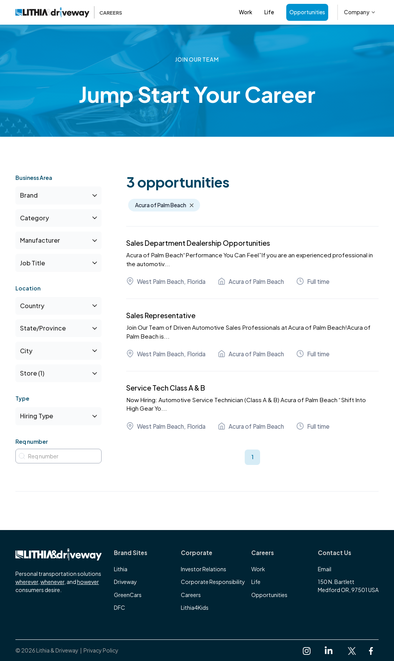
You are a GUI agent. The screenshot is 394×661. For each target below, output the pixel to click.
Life (269, 12)
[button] (360, 12)
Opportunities (307, 12)
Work (245, 12)
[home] (68, 12)
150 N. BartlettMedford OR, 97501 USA (348, 585)
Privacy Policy (101, 650)
